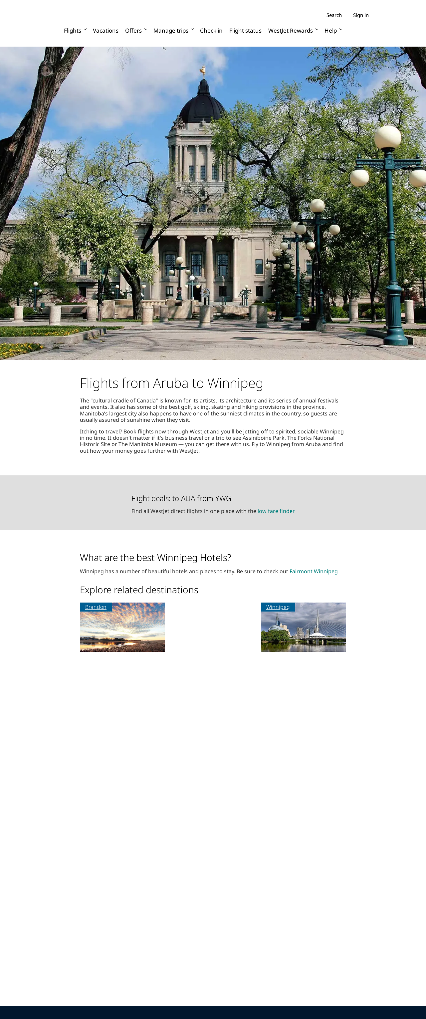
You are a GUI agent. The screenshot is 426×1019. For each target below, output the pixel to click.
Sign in (361, 15)
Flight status (245, 30)
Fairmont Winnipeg (314, 571)
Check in (211, 30)
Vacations (105, 30)
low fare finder (276, 511)
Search (334, 15)
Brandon (95, 607)
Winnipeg (278, 607)
